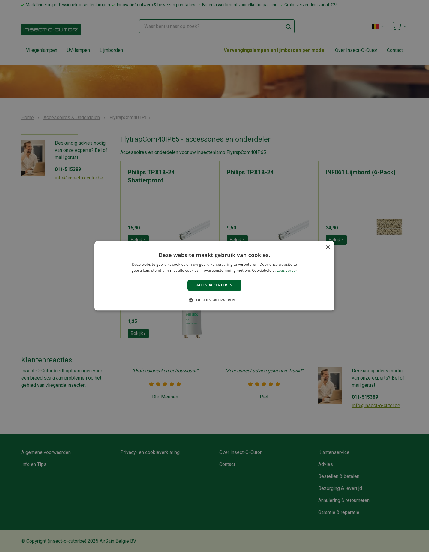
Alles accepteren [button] (214, 285)
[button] (214, 300)
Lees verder (287, 270)
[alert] (214, 276)
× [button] (328, 247)
